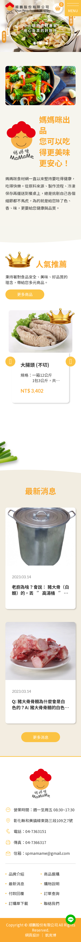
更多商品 (25, 294)
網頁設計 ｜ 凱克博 (40, 935)
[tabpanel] (40, 26)
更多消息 (40, 737)
